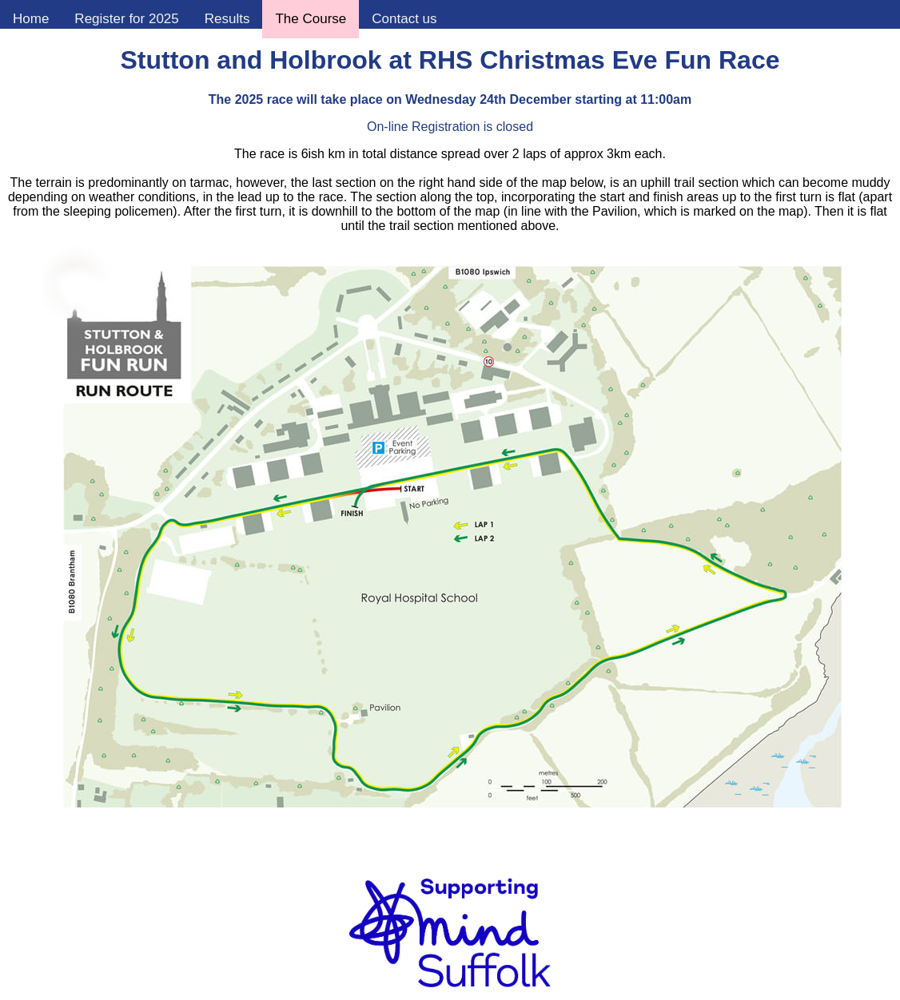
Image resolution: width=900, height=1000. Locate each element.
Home (31, 18)
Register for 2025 (126, 18)
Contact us (404, 18)
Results (227, 18)
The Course (310, 18)
